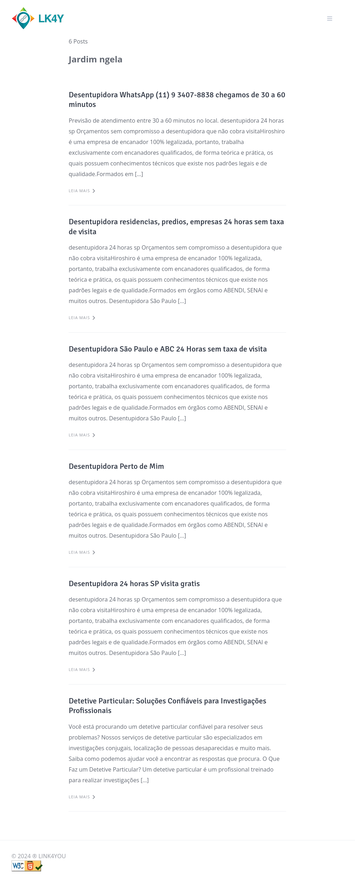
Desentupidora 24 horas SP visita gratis (134, 583)
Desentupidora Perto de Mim (116, 466)
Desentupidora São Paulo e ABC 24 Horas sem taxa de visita (168, 349)
